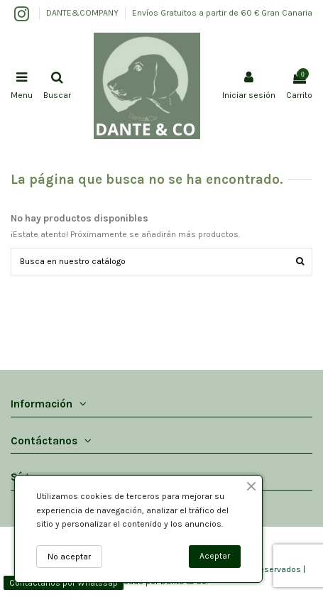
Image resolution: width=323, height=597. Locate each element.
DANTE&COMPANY (83, 13)
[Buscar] (300, 261)
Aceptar (214, 556)
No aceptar (69, 557)
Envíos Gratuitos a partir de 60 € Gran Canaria (222, 13)
